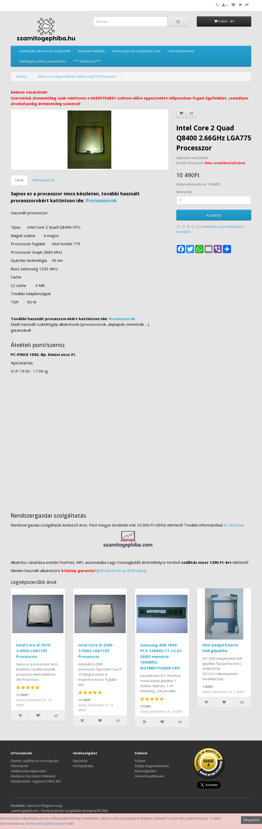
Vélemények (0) (43, 180)
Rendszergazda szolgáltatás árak (136, 51)
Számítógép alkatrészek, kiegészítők (44, 51)
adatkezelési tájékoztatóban (45, 823)
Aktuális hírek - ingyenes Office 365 (36, 781)
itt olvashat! (234, 525)
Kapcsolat (80, 761)
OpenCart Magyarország (44, 805)
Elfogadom (251, 820)
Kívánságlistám (145, 771)
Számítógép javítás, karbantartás (42, 61)
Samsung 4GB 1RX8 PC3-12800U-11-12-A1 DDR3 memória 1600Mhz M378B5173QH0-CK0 (161, 656)
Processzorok (101, 200)
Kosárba (213, 215)
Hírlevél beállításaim (149, 776)
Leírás (19, 180)
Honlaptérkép (83, 766)
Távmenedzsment (181, 51)
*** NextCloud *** (87, 61)
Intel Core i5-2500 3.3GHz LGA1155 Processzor (95, 650)
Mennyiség (184, 192)
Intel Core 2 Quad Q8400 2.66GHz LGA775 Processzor (77, 76)
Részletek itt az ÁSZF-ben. (121, 570)
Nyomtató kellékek (91, 51)
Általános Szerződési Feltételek (33, 776)
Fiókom (140, 761)
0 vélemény (209, 227)
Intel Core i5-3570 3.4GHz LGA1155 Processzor (33, 650)
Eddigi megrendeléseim (152, 766)
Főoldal (21, 76)
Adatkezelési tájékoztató (28, 771)
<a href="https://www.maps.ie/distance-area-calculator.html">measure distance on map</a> (131, 441)
